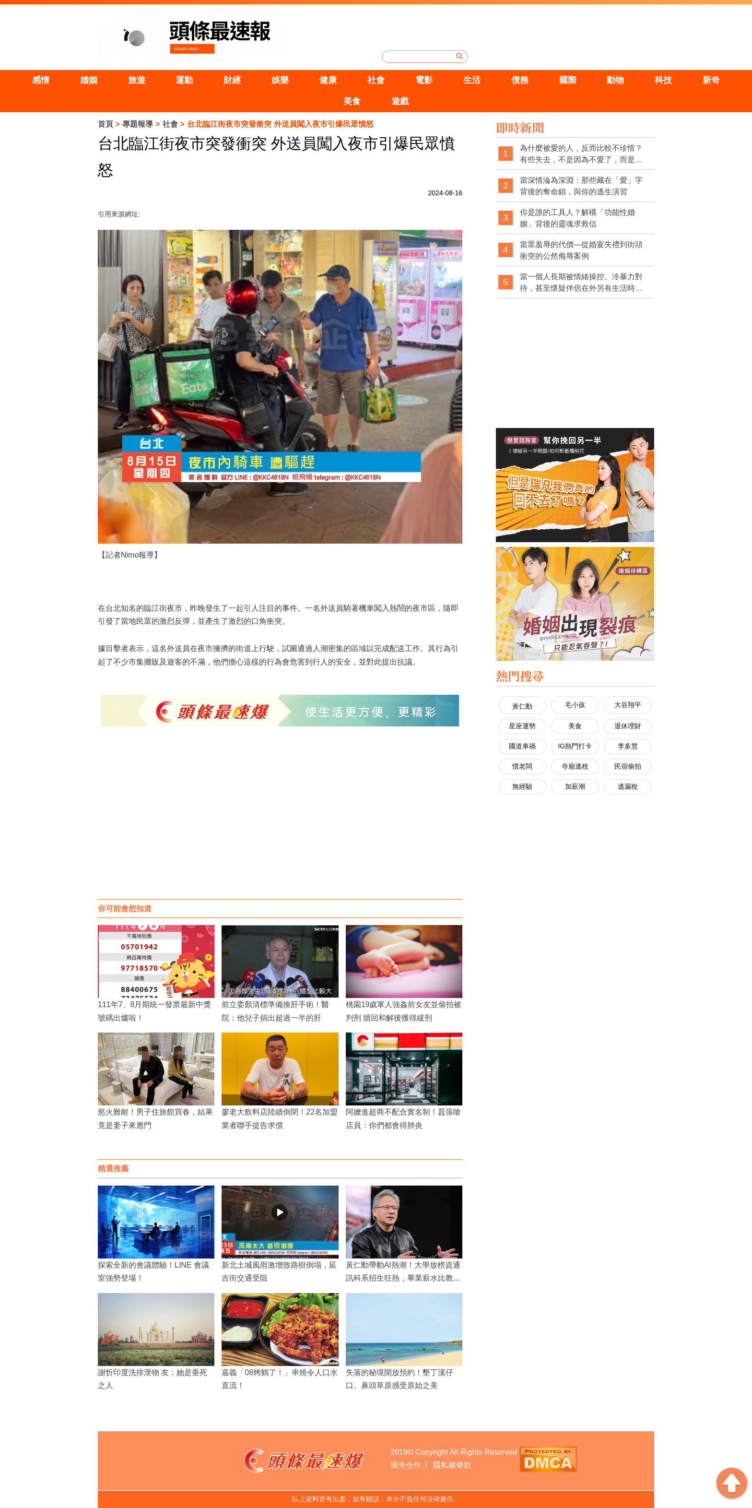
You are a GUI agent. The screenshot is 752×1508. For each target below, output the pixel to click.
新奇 (711, 80)
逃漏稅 (628, 786)
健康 (328, 80)
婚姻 (88, 80)
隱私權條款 (452, 1465)
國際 (567, 80)
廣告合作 (405, 1465)
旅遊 (136, 80)
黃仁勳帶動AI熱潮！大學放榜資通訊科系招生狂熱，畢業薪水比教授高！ (403, 1278)
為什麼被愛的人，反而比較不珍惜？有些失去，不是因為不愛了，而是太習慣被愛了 (581, 154)
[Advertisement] (280, 822)
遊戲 (400, 101)
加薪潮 (575, 786)
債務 (520, 80)
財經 (232, 80)
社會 (376, 80)
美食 (352, 101)
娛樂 (280, 80)
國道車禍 (522, 746)
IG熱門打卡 (575, 746)
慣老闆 (522, 766)
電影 (424, 80)
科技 (663, 80)
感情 (40, 80)
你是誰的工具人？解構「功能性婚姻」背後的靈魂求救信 (577, 218)
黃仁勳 (522, 706)
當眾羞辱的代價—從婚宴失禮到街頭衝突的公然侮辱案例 (581, 250)
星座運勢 (522, 726)
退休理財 (627, 726)
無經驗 (522, 786)
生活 (472, 80)
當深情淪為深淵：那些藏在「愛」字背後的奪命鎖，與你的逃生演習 (581, 186)
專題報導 (137, 124)
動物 (615, 80)
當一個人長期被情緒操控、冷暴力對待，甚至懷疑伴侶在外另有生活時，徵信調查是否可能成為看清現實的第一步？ (581, 283)
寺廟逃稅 (575, 766)
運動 (184, 80)
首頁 (105, 124)
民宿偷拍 (627, 766)
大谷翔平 (627, 705)
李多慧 (628, 746)
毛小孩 (575, 705)
